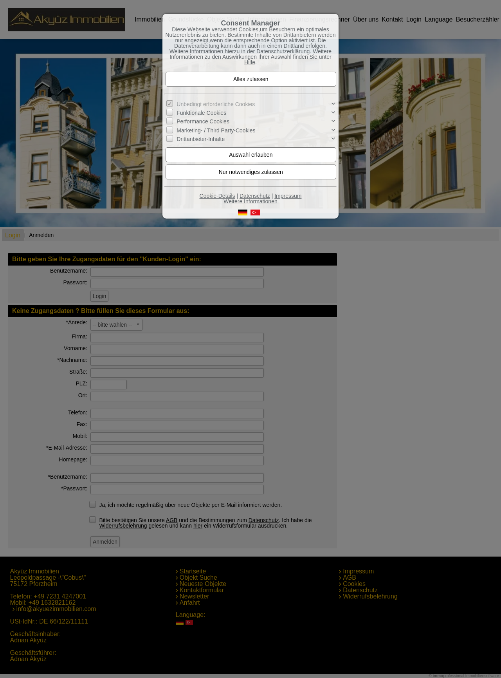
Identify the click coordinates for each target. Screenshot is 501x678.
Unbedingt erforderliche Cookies (216, 104)
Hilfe (249, 62)
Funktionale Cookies (201, 113)
